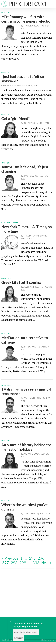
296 (41, 558)
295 (32, 558)
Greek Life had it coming (21, 282)
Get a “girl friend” (15, 118)
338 (36, 562)
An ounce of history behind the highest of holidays (26, 447)
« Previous (10, 558)
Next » (46, 562)
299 (22, 562)
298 (14, 562)
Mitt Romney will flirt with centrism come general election (26, 19)
